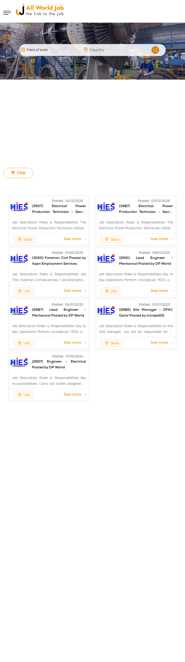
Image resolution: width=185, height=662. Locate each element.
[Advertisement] (92, 115)
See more (75, 239)
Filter (18, 173)
